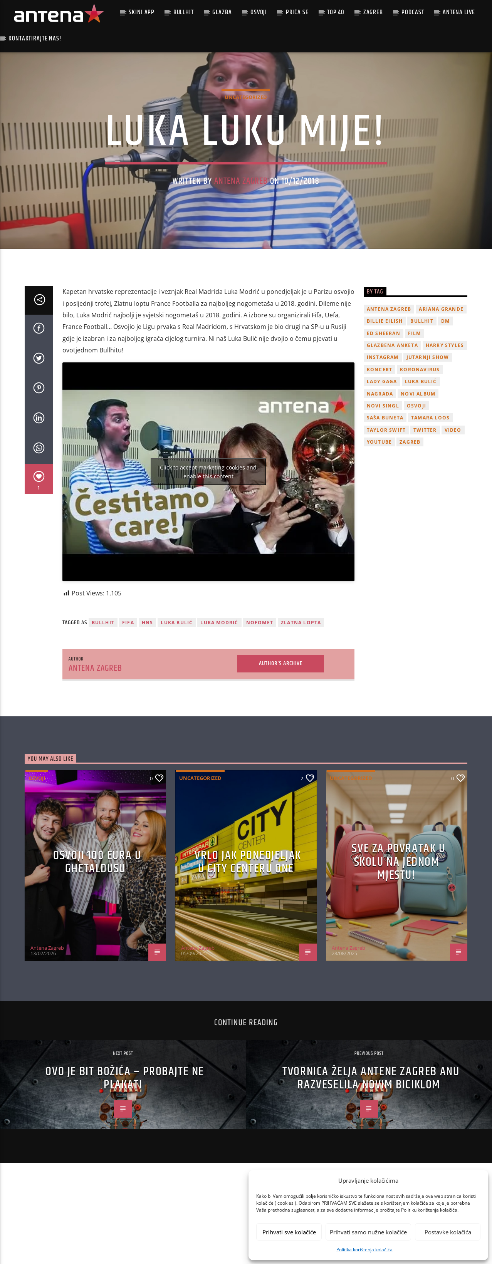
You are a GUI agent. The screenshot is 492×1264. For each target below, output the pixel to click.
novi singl (383, 472)
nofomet (259, 689)
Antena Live (459, 12)
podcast (412, 12)
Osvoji (258, 12)
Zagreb (373, 12)
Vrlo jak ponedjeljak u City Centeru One (248, 928)
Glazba (222, 12)
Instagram (383, 424)
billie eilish (385, 387)
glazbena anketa (392, 412)
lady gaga (382, 448)
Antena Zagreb (241, 214)
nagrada (380, 460)
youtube (379, 508)
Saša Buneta (385, 484)
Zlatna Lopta (301, 689)
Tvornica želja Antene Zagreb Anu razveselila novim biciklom (370, 1144)
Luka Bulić (177, 689)
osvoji (416, 472)
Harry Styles (445, 412)
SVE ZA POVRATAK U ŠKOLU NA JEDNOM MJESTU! (398, 928)
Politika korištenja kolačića (364, 1249)
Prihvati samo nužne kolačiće (368, 1232)
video (453, 496)
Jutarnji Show (427, 424)
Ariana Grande (441, 375)
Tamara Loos (430, 484)
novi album (418, 460)
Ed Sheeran (383, 399)
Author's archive (280, 729)
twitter (425, 496)
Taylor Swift (386, 496)
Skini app (141, 12)
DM (445, 387)
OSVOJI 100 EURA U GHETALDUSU (97, 928)
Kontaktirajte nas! (34, 39)
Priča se (297, 12)
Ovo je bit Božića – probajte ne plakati (124, 1144)
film (414, 399)
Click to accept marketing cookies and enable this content (208, 538)
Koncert (379, 436)
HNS (147, 689)
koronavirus (420, 436)
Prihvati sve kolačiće (289, 1232)
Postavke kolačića (448, 1232)
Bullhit (183, 12)
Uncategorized (246, 130)
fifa (128, 689)
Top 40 (335, 12)
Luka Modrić (219, 689)
